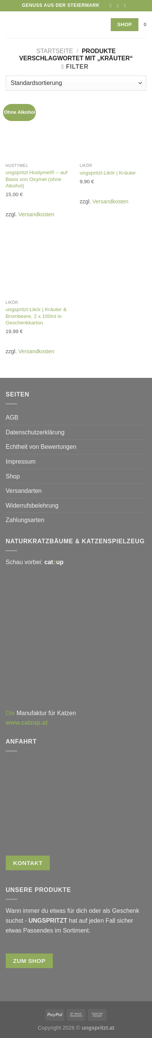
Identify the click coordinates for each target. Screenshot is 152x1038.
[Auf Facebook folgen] (112, 5)
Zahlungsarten (25, 520)
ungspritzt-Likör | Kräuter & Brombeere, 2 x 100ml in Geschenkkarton (36, 316)
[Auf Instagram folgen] (119, 5)
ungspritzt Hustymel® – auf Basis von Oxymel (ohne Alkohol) (36, 179)
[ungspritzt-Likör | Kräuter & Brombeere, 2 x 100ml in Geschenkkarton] (39, 263)
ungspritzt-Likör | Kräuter (108, 173)
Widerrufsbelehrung (32, 505)
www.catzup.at (27, 722)
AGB (12, 417)
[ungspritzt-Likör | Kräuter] (113, 126)
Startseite (54, 51)
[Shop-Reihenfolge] (76, 83)
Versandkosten (36, 214)
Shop (13, 476)
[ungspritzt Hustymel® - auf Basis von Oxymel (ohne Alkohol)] (39, 126)
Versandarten (24, 491)
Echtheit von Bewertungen (41, 447)
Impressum (21, 461)
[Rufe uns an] (126, 5)
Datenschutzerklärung (35, 432)
